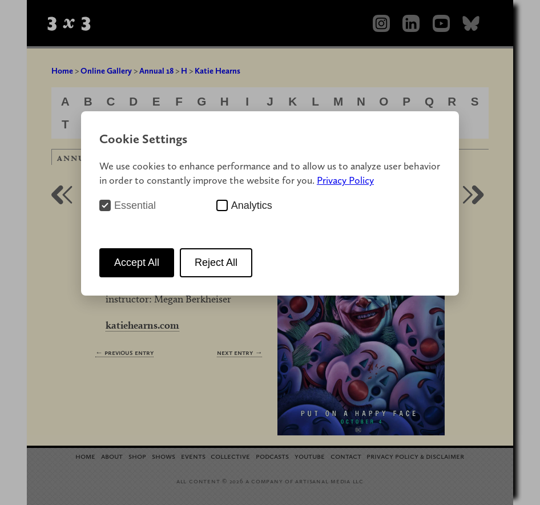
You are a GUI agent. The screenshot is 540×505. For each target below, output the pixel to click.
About (112, 455)
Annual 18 (156, 71)
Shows (163, 455)
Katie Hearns (217, 71)
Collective (230, 455)
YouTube (310, 455)
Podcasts (272, 455)
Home (62, 71)
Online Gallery (106, 71)
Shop (137, 455)
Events (193, 455)
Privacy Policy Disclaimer (415, 455)
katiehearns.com (142, 325)
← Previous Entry (124, 352)
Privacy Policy (345, 180)
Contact (346, 455)
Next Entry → (239, 352)
